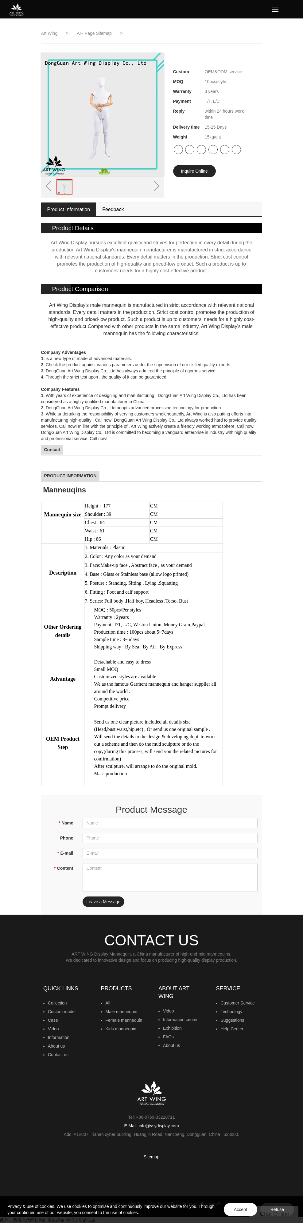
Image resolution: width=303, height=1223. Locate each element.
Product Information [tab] (68, 209)
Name (65, 822)
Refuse (277, 1209)
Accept (240, 1209)
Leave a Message (104, 901)
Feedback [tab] (113, 209)
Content (63, 868)
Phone (66, 838)
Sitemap (151, 1156)
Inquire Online (194, 171)
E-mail (65, 853)
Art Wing (50, 33)
